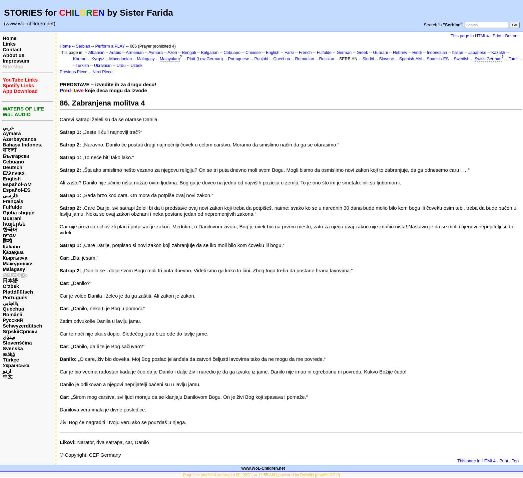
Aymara (12, 133)
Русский (13, 320)
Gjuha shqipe (18, 212)
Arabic (115, 52)
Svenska (13, 348)
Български (16, 156)
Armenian (134, 52)
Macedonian (120, 59)
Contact (12, 49)
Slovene (386, 59)
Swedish (461, 59)
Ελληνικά (13, 173)
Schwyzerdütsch (22, 326)
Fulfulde (12, 207)
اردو (7, 371)
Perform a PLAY (110, 46)
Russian (326, 59)
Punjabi (261, 59)
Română (12, 314)
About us (13, 55)
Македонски (18, 263)
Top (515, 460)
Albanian (96, 52)
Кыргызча (15, 258)
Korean (79, 59)
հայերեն (14, 224)
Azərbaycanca (19, 139)
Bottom (512, 35)
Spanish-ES (438, 59)
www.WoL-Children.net (263, 468)
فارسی (10, 195)
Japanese (477, 52)
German (344, 52)
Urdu (121, 65)
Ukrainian (103, 65)
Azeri (172, 52)
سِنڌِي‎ (9, 337)
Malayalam (170, 59)
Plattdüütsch (18, 292)
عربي (8, 127)
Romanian (304, 59)
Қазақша (13, 252)
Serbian (83, 46)
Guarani (12, 218)
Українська (16, 365)
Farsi (289, 52)
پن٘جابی (10, 303)
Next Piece (102, 72)
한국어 (10, 229)
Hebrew (400, 52)
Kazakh (498, 52)
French (305, 52)
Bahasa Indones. (22, 144)
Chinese (253, 52)
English (12, 178)
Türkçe (11, 359)
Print (497, 35)
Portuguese (238, 59)
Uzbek (136, 65)
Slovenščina (17, 343)
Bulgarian (210, 52)
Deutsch (12, 167)
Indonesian (437, 52)
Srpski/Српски (20, 331)
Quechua (13, 309)
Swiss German (488, 59)
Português (15, 297)
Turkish (82, 65)
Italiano (11, 246)
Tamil (513, 59)
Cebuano (13, 161)
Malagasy (14, 269)
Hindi (417, 52)
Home (10, 38)
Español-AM (17, 184)
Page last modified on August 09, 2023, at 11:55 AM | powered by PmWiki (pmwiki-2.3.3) (261, 475)
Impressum (16, 61)
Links (9, 44)
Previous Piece (73, 72)
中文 (8, 376)
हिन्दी (7, 241)
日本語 (10, 280)
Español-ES (16, 190)
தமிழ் (9, 354)
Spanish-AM (410, 59)
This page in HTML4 (470, 35)
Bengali (189, 52)
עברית (9, 235)
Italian (457, 52)
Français (13, 201)
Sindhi (368, 59)
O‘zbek (11, 286)
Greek (362, 52)
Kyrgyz (97, 59)
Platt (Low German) (205, 59)
